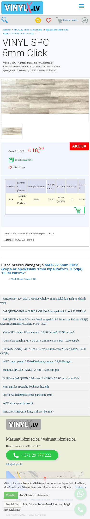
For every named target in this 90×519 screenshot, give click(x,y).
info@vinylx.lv (14, 464)
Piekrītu (10, 495)
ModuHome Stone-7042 (23, 278)
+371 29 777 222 (36, 455)
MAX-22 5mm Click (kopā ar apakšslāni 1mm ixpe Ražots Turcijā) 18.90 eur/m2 (42, 268)
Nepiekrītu (12, 504)
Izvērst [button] (80, 487)
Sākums (6, 29)
